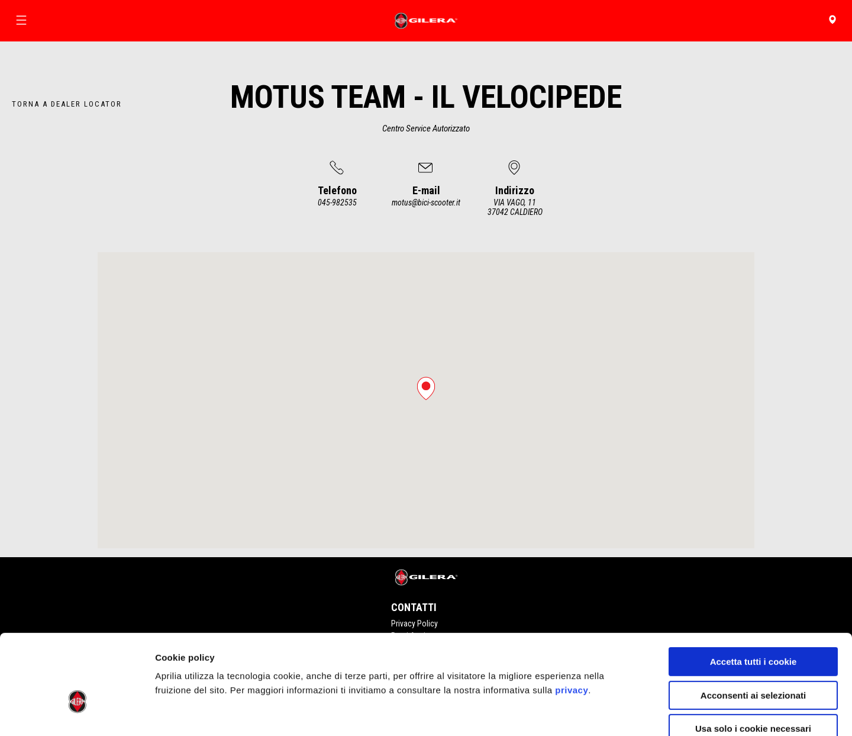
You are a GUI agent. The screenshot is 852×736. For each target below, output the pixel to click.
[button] (426, 388)
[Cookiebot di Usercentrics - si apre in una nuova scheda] (76, 713)
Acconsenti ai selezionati (753, 628)
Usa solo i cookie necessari (753, 661)
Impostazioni (623, 713)
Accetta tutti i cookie (753, 594)
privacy (571, 623)
